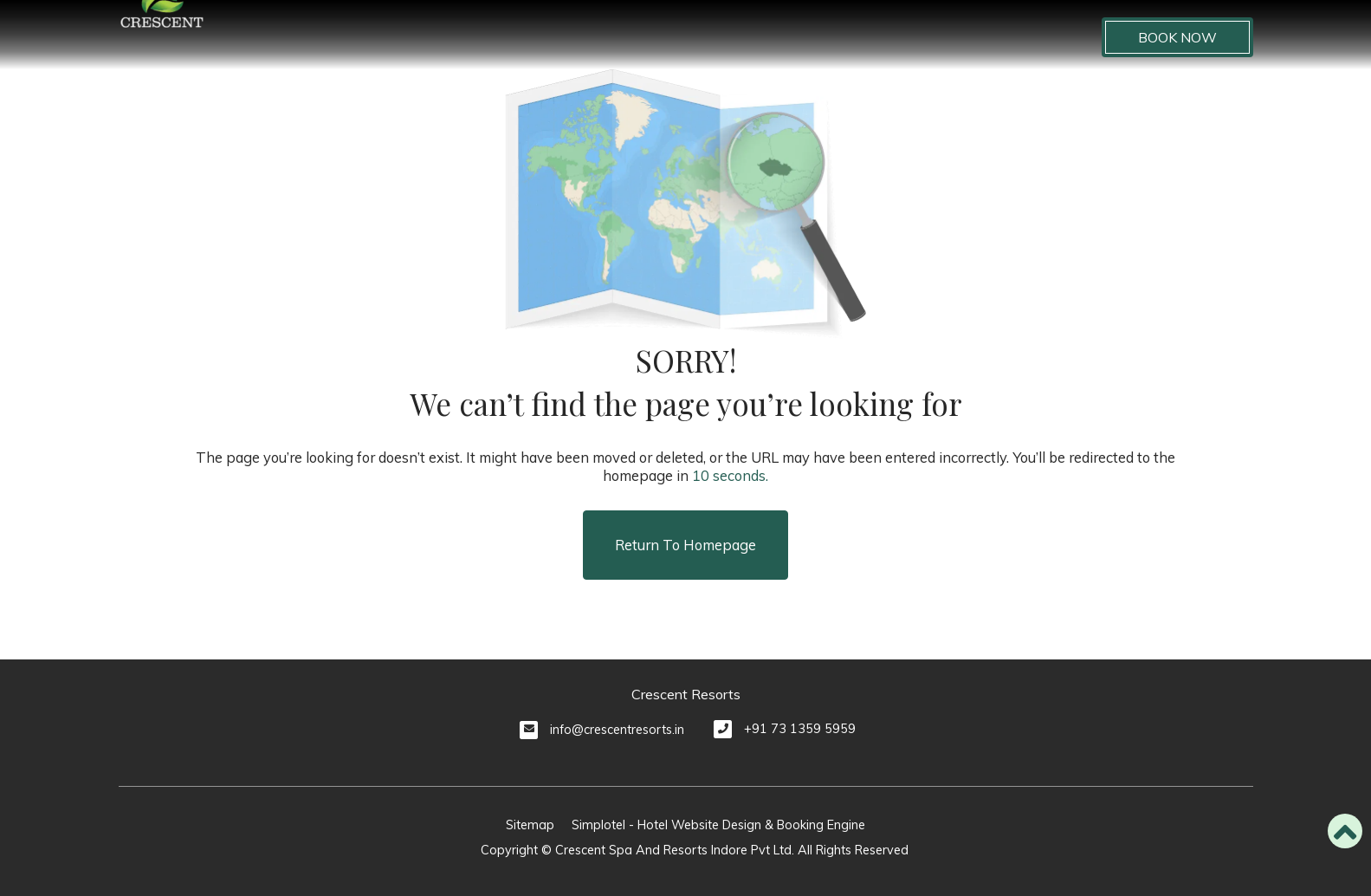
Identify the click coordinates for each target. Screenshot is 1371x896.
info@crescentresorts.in (617, 729)
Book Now (1177, 37)
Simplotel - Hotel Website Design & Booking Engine (719, 825)
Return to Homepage (685, 545)
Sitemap (530, 825)
